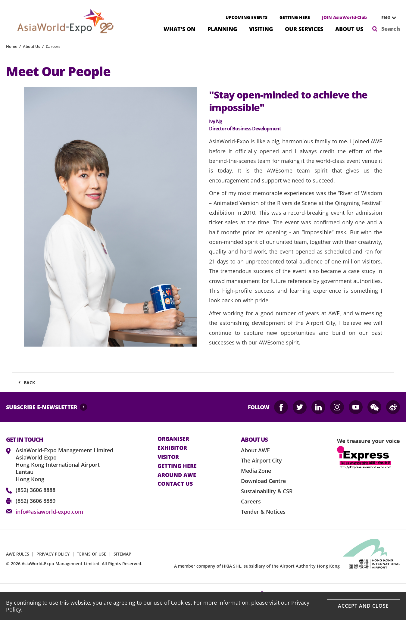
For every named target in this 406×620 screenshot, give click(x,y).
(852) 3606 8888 (35, 490)
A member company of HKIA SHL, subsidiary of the (257, 566)
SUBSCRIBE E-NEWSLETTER (41, 407)
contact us (175, 484)
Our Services (304, 28)
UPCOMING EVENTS (246, 17)
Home (11, 46)
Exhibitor (172, 448)
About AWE (255, 450)
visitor (168, 457)
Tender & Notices (263, 511)
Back (29, 382)
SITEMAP (122, 554)
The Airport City (261, 460)
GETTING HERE (295, 17)
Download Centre (263, 480)
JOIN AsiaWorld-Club (344, 17)
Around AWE (177, 475)
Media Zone (256, 470)
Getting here (177, 466)
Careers (53, 46)
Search (390, 28)
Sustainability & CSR (267, 491)
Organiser (173, 439)
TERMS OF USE (91, 554)
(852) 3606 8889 (35, 500)
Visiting (261, 28)
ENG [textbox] (385, 17)
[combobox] (386, 17)
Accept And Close (363, 606)
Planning (222, 28)
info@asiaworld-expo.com (49, 511)
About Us (349, 28)
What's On (179, 28)
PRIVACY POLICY (53, 554)
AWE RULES (17, 554)
